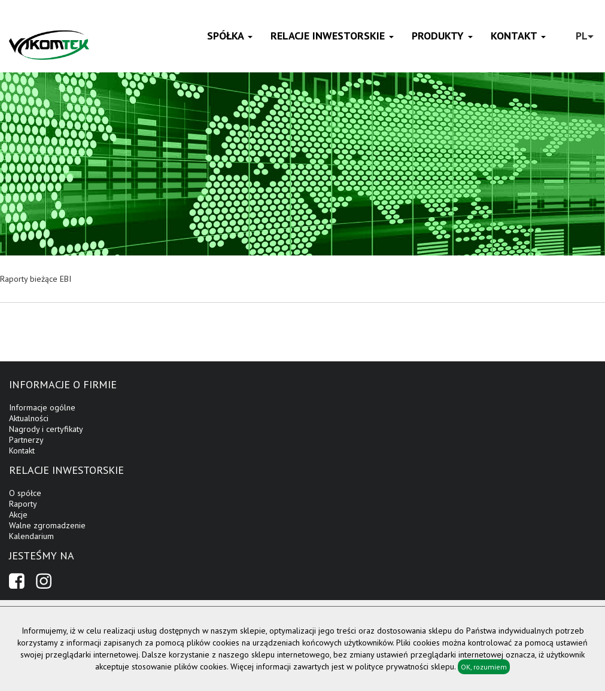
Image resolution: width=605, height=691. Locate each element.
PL (585, 35)
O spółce (25, 493)
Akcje (18, 514)
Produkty (442, 35)
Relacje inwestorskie (332, 35)
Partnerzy (26, 439)
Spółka (230, 35)
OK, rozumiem (484, 666)
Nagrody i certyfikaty (46, 429)
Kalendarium (31, 536)
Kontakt (518, 35)
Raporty (23, 503)
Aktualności (28, 418)
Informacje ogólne (42, 407)
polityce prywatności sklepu (404, 666)
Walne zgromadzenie (47, 525)
